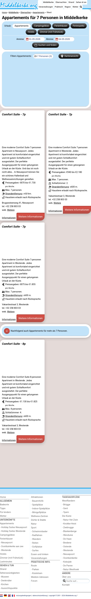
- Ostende (66, 546)
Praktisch (59, 7)
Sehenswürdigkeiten (10, 573)
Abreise (50, 39)
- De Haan (67, 539)
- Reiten (34, 543)
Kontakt (66, 585)
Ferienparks (78, 26)
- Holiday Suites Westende (12, 531)
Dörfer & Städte (38, 520)
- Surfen (34, 550)
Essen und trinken (39, 554)
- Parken (35, 569)
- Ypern (65, 512)
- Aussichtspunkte (8, 588)
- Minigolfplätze (38, 512)
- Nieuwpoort (6, 542)
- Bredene (66, 542)
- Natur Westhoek (70, 569)
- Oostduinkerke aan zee (11, 546)
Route (34, 565)
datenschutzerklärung (40, 595)
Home (3, 497)
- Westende (5, 550)
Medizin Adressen (39, 577)
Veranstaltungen (46, 7)
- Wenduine (67, 535)
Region (68, 7)
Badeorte (4, 504)
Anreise (20, 39)
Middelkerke (48, 2)
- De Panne (67, 565)
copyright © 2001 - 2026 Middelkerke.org (62, 595)
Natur (33, 524)
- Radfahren (36, 535)
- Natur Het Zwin (70, 520)
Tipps (2, 508)
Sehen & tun (81, 2)
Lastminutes (6, 561)
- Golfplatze (36, 546)
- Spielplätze (37, 504)
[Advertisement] (45, 81)
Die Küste (66, 516)
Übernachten (61, 2)
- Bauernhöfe (37, 501)
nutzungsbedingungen (23, 595)
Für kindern (5, 512)
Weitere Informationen (30, 216)
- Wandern (36, 539)
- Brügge (66, 504)
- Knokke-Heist (69, 523)
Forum (34, 581)
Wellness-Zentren (39, 516)
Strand (71, 2)
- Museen (4, 576)
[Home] (40, 2)
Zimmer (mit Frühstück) (51, 32)
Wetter (75, 7)
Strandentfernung (13, 193)
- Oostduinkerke (69, 558)
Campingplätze (41, 26)
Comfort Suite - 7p (14, 114)
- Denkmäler (6, 580)
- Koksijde (67, 562)
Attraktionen (37, 497)
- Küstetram (36, 573)
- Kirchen (4, 584)
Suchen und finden (45, 45)
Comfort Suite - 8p (14, 344)
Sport (33, 527)
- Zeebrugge (68, 527)
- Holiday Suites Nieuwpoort (13, 527)
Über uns (66, 577)
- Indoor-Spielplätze (40, 508)
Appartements (21, 26)
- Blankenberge (69, 531)
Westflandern (68, 500)
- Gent (65, 508)
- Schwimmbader (39, 531)
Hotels (31, 32)
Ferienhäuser (61, 26)
